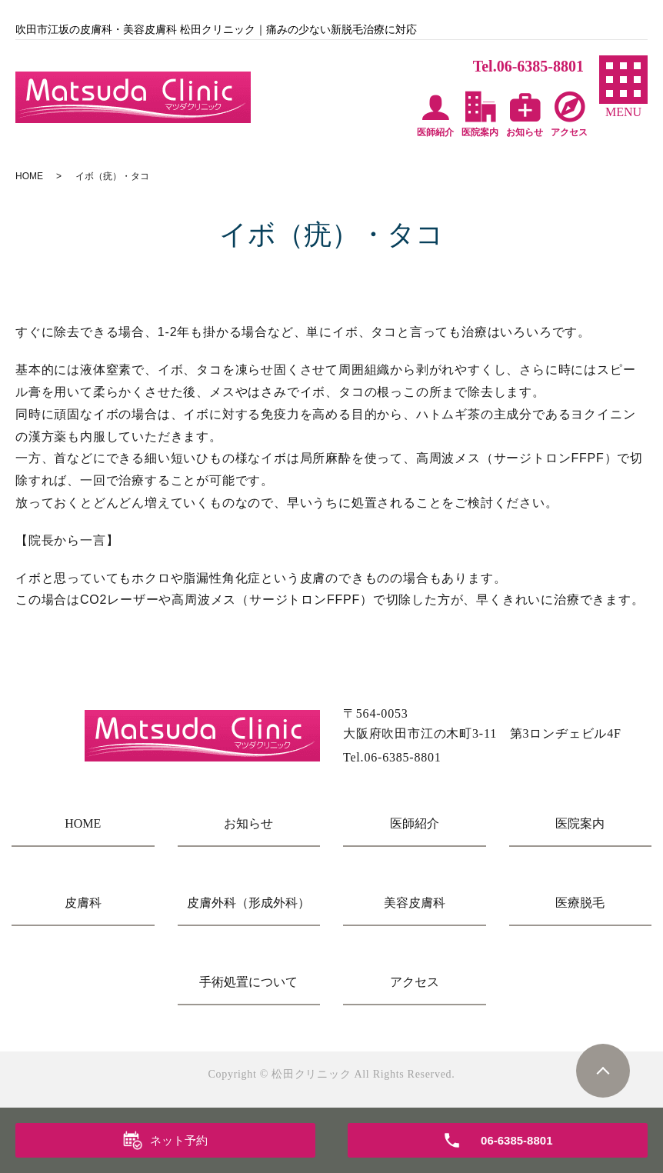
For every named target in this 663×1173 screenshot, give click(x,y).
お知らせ (248, 823)
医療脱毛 (580, 902)
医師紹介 (414, 823)
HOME (29, 176)
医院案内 (580, 823)
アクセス (414, 981)
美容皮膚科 (414, 902)
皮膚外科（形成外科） (248, 902)
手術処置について (248, 981)
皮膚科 (83, 902)
